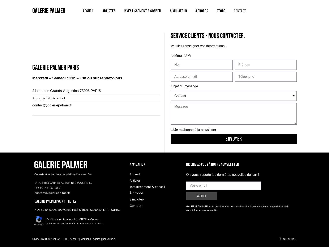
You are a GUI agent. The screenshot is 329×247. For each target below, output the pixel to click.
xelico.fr (111, 239)
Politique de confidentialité (61, 223)
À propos (201, 11)
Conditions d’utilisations (90, 223)
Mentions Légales (90, 239)
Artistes (108, 11)
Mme (178, 55)
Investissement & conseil (143, 11)
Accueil (88, 11)
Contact (240, 11)
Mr (190, 55)
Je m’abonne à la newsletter (195, 130)
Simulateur (178, 11)
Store (221, 11)
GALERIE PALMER (48, 11)
